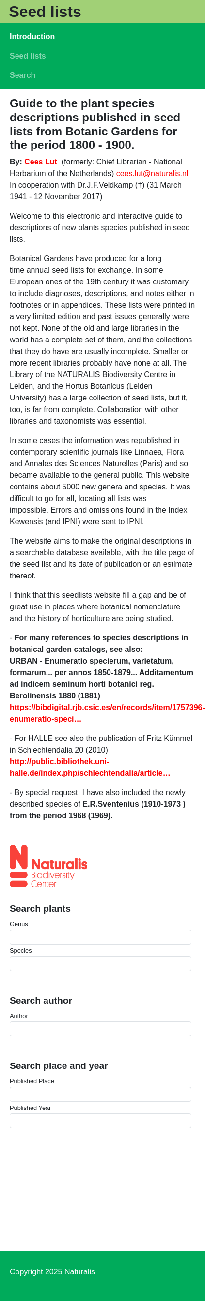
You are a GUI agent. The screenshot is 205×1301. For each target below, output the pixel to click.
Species (21, 950)
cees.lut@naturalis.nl (152, 173)
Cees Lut (40, 162)
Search (22, 75)
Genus (19, 924)
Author (19, 1016)
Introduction (32, 36)
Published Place (32, 1081)
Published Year (30, 1107)
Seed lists (45, 11)
